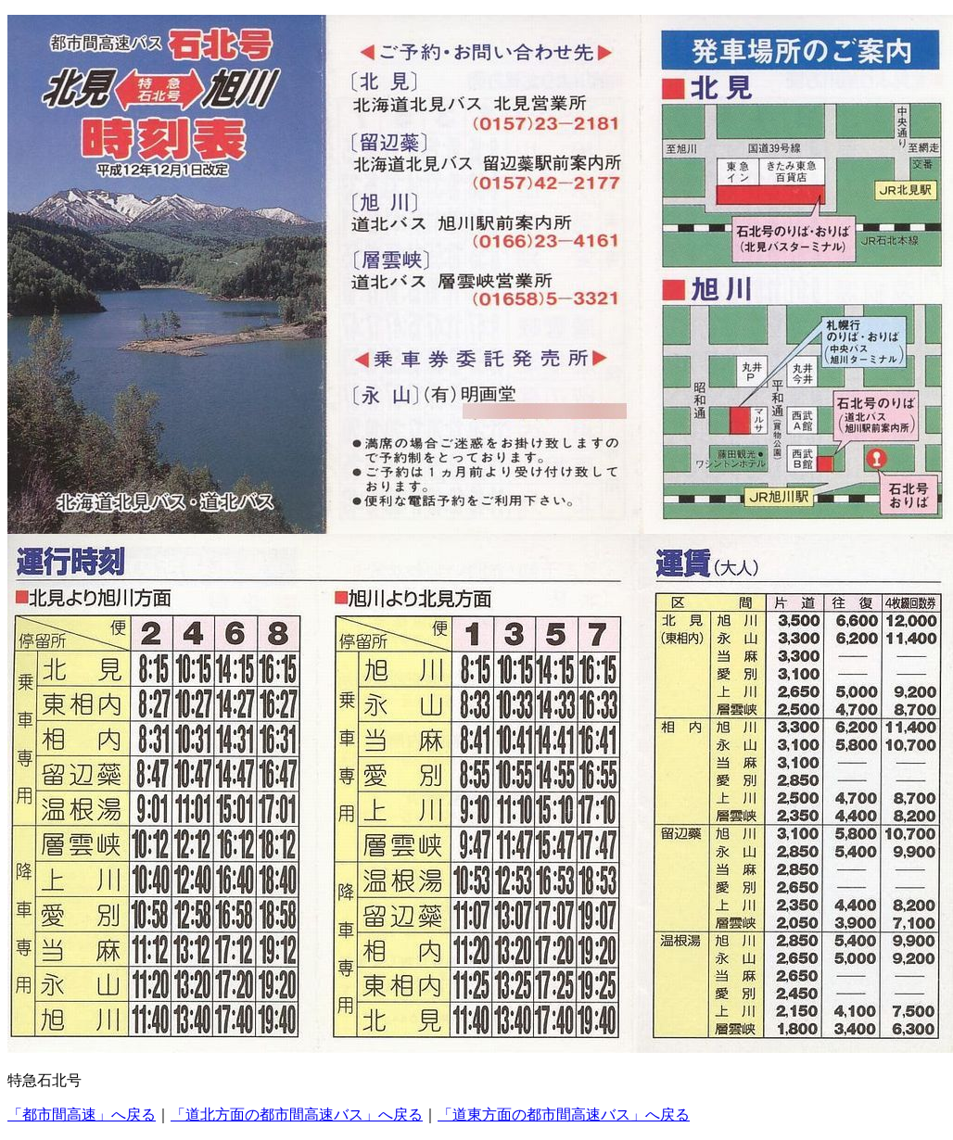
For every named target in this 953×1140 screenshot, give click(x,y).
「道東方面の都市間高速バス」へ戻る (564, 1114)
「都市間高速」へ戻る (81, 1114)
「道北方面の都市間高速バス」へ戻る (297, 1114)
